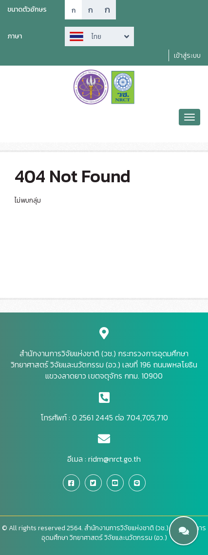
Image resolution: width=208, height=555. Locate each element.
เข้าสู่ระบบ (187, 56)
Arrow (99, 36)
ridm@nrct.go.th (114, 459)
